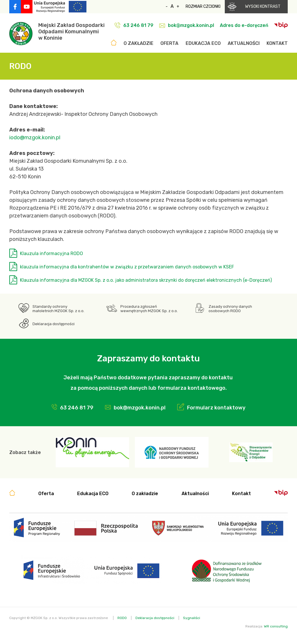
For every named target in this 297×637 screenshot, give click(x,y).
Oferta (169, 43)
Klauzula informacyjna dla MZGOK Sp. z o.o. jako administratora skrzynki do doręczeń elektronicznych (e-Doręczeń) (146, 280)
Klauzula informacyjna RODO (51, 253)
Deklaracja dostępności (53, 324)
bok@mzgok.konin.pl (191, 25)
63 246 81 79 (138, 25)
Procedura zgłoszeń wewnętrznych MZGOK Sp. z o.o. (149, 308)
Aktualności (244, 43)
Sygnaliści (191, 618)
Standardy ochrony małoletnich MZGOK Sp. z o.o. (58, 308)
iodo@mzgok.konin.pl (34, 137)
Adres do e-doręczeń (244, 25)
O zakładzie (138, 43)
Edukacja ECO (203, 43)
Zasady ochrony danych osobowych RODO (230, 308)
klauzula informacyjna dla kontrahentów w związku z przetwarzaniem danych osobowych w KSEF (127, 267)
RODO (122, 618)
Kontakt (277, 43)
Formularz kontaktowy (216, 407)
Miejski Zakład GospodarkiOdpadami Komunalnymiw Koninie (71, 31)
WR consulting (276, 626)
